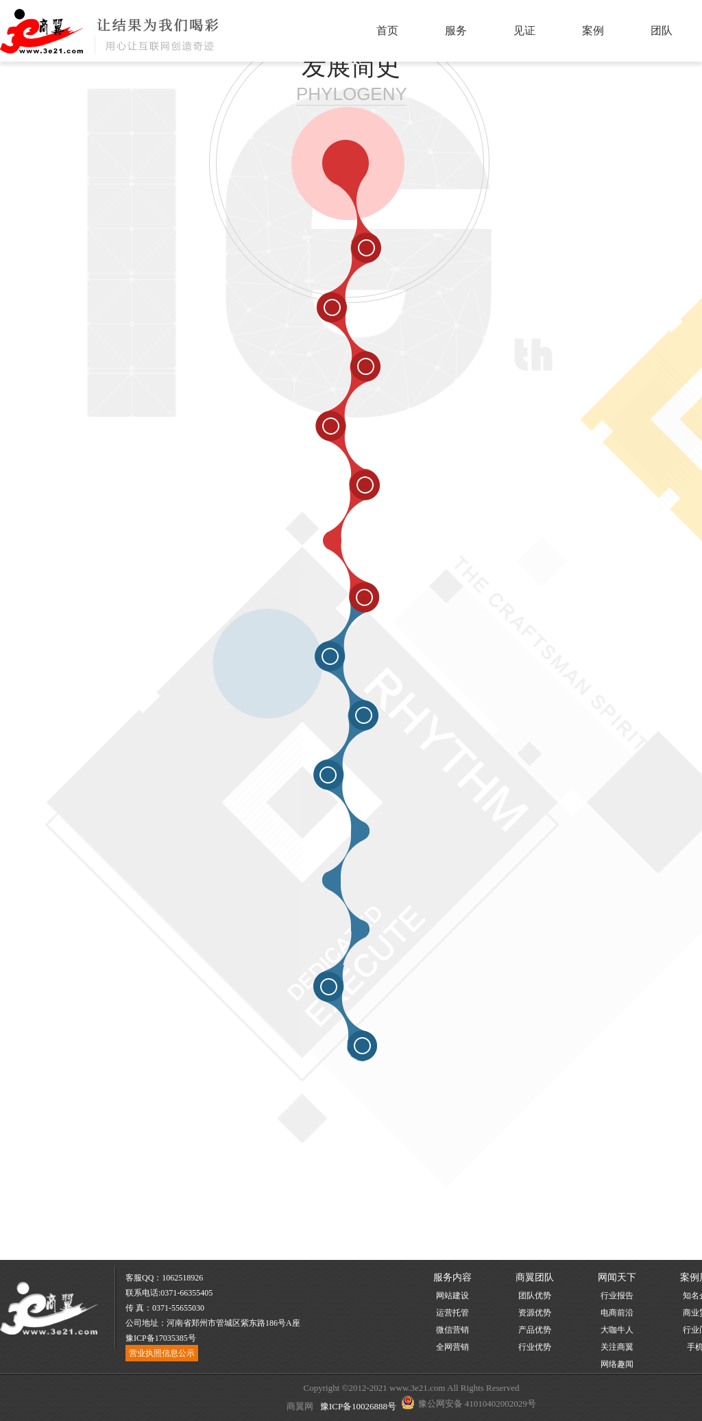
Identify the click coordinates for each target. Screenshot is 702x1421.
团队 (662, 30)
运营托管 (452, 1312)
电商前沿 (617, 1312)
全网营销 (452, 1347)
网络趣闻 (617, 1364)
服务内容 (452, 1277)
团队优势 (534, 1295)
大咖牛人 (617, 1330)
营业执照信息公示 (162, 1353)
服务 (456, 30)
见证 (524, 30)
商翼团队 (535, 1277)
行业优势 (534, 1347)
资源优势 (534, 1312)
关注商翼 (617, 1347)
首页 (387, 30)
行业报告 (617, 1295)
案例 (593, 30)
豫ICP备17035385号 (160, 1338)
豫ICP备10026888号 (357, 1406)
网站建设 (452, 1295)
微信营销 (452, 1330)
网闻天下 (617, 1277)
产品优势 (534, 1330)
